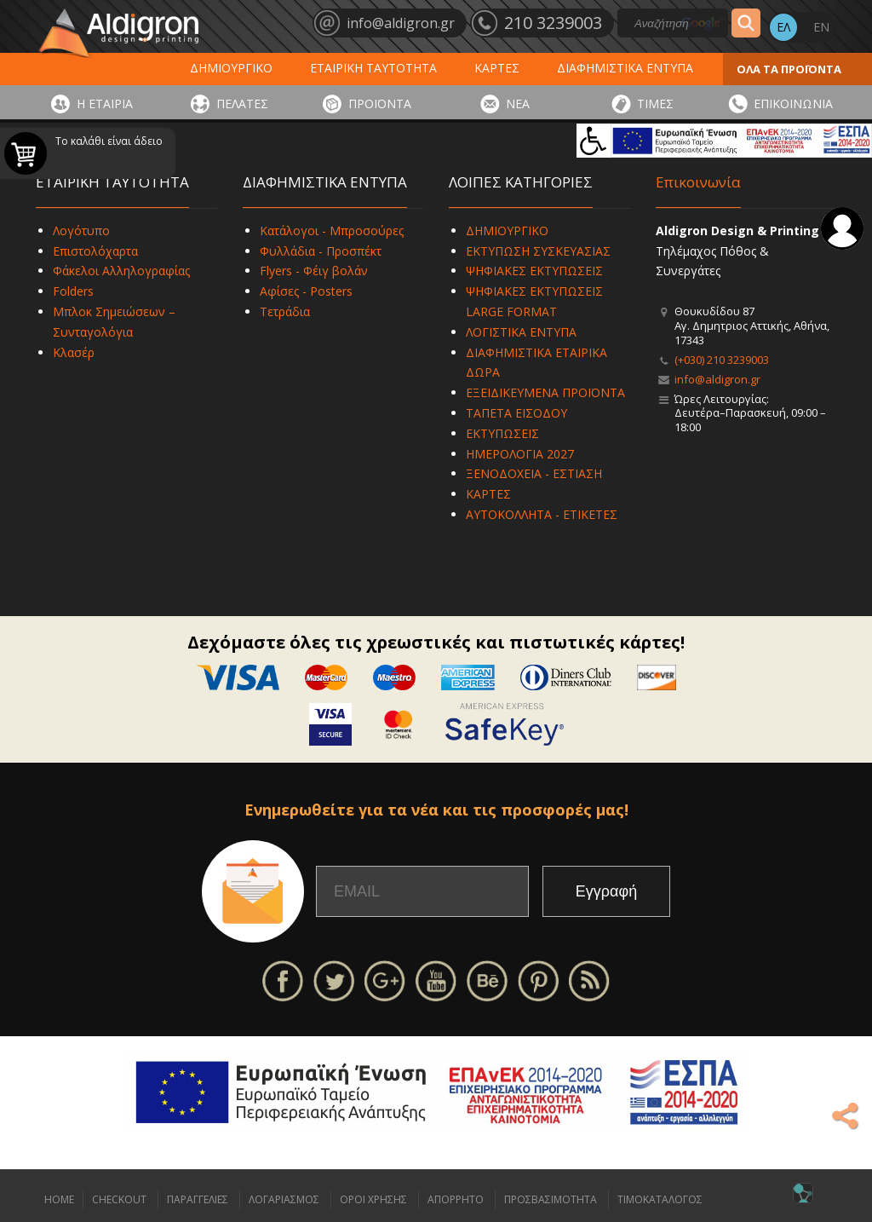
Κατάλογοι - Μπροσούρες (332, 230)
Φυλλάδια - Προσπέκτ (321, 251)
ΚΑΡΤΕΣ (496, 68)
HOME (59, 1199)
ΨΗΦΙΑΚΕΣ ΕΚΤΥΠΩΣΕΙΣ (534, 270)
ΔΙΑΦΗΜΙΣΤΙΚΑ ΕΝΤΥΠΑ (625, 68)
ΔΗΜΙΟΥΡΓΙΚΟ (231, 68)
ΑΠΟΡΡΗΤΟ (455, 1199)
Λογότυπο (81, 230)
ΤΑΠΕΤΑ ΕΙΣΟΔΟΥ (516, 413)
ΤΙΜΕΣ (655, 103)
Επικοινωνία (698, 182)
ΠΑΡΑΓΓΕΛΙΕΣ (197, 1199)
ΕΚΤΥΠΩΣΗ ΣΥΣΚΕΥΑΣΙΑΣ (538, 251)
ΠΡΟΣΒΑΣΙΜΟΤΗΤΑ (550, 1199)
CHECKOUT (119, 1199)
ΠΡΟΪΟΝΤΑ (379, 103)
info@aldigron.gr (717, 379)
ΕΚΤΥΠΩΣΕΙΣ (502, 433)
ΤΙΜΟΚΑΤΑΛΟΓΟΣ (660, 1199)
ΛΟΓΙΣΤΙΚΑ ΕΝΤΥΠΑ (521, 332)
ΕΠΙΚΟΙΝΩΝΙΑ (793, 103)
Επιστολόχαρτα (95, 251)
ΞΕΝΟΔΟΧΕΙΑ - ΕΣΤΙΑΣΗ (534, 473)
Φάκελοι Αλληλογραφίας (121, 270)
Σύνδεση (842, 228)
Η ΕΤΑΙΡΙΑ (105, 103)
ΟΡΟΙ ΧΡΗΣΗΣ (373, 1199)
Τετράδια (285, 311)
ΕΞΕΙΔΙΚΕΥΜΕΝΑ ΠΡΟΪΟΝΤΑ (545, 392)
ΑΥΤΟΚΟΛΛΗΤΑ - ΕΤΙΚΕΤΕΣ (541, 514)
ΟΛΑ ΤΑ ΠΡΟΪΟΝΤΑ (789, 69)
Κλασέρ (74, 352)
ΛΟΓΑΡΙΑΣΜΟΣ (284, 1199)
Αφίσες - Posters (306, 291)
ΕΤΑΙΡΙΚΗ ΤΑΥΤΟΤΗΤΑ (373, 68)
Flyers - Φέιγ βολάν (314, 270)
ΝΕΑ (518, 103)
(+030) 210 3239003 (721, 359)
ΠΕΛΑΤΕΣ (242, 103)
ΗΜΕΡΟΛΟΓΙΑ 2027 (520, 454)
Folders (73, 291)
